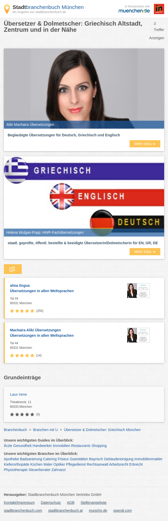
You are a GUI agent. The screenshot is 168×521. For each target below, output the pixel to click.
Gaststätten (79, 459)
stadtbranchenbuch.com (23, 510)
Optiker (59, 464)
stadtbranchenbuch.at (65, 510)
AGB (71, 502)
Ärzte (8, 446)
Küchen (36, 464)
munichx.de (98, 510)
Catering (50, 459)
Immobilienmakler (148, 459)
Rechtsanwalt (97, 464)
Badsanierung (31, 459)
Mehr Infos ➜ (144, 144)
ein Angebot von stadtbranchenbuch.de (39, 12)
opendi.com (122, 510)
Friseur (63, 459)
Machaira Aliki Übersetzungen (62, 333)
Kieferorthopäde (16, 464)
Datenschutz (51, 502)
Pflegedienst (76, 464)
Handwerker (42, 446)
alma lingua (62, 288)
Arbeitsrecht (118, 464)
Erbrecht (136, 464)
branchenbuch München (48, 7)
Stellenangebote (94, 502)
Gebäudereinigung (118, 459)
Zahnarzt (58, 470)
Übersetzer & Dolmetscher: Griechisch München (102, 430)
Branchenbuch (15, 430)
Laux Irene (18, 394)
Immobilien (61, 446)
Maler (48, 464)
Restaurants (80, 446)
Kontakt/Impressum (19, 502)
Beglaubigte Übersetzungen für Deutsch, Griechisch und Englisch (64, 135)
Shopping (99, 446)
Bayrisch (96, 459)
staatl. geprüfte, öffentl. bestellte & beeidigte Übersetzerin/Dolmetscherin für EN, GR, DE (83, 243)
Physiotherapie (16, 470)
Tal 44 (62, 301)
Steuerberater (40, 470)
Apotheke (11, 459)
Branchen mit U (45, 430)
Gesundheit (22, 446)
